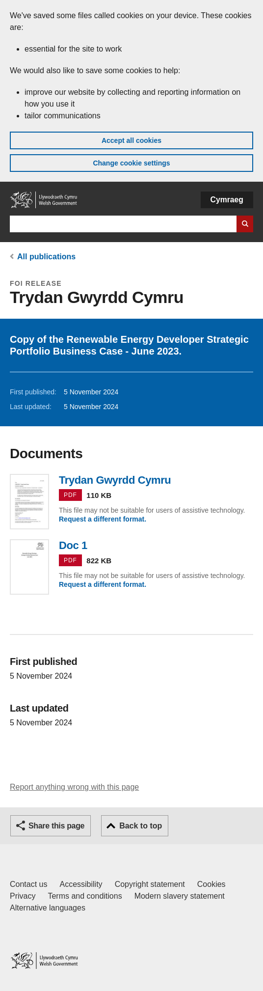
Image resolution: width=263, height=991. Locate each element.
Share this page (56, 826)
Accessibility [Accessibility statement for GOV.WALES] (80, 884)
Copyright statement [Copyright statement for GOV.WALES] (150, 884)
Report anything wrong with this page (74, 787)
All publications (46, 256)
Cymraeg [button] (226, 199)
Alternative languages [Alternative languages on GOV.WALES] (47, 908)
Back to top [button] (140, 826)
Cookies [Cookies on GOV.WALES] (211, 884)
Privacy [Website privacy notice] (22, 896)
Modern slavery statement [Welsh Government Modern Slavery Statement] (179, 896)
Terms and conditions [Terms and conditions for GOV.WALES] (85, 896)
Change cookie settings (131, 163)
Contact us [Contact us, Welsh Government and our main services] (28, 884)
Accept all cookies (131, 140)
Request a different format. (102, 519)
